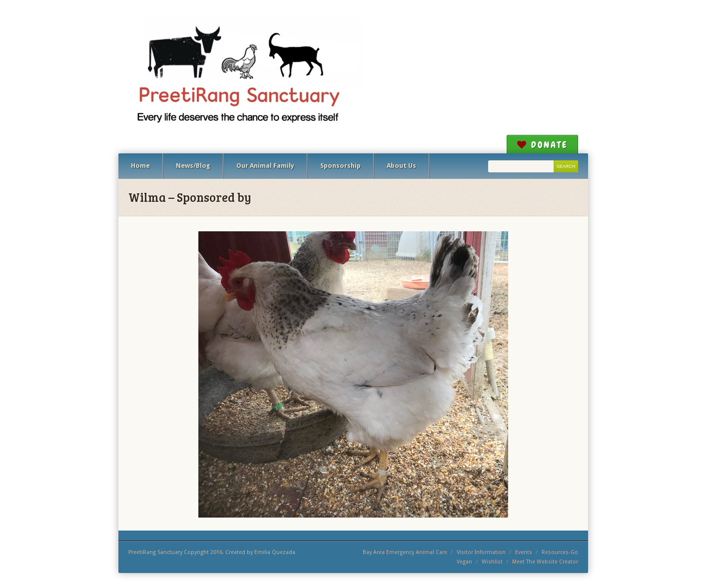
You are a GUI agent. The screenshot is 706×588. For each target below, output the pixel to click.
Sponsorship (340, 165)
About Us (401, 165)
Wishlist (492, 562)
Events (523, 552)
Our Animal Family (265, 165)
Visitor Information (481, 552)
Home (140, 165)
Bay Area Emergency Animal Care (405, 552)
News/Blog (193, 165)
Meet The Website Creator (545, 562)
